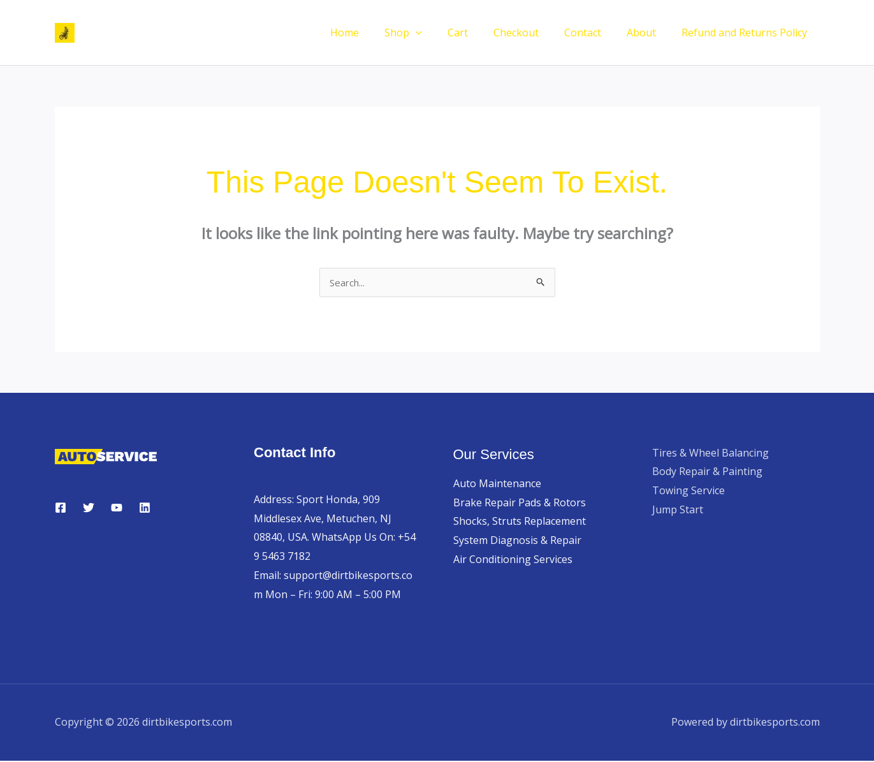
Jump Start (677, 511)
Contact (595, 33)
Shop (431, 33)
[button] (443, 33)
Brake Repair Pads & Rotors (519, 504)
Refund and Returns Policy (747, 33)
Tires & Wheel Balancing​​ (710, 454)
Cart (480, 33)
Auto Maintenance (497, 485)
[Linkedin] (144, 509)
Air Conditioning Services (512, 560)
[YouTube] (116, 509)
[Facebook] (60, 509)
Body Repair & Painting (707, 472)
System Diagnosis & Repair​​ (517, 541)
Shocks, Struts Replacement (519, 522)
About (649, 33)
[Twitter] (88, 509)
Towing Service (688, 492)
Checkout (534, 33)
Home (377, 33)
